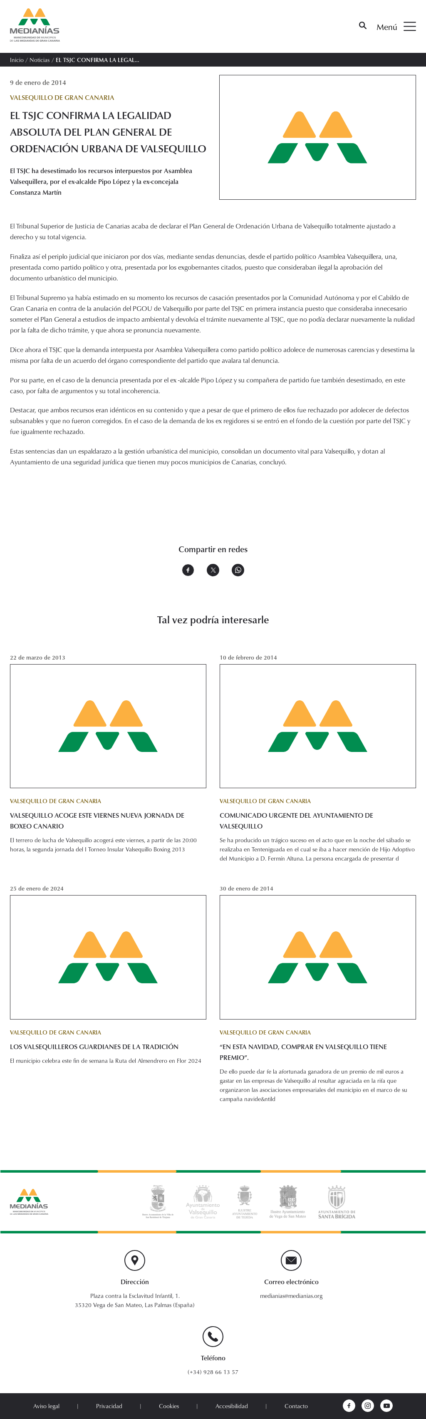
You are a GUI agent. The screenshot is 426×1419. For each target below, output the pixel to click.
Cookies (169, 1406)
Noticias (40, 60)
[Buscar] (363, 26)
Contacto (296, 1406)
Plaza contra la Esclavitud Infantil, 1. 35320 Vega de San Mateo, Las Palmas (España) (135, 1300)
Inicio (17, 60)
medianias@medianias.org (291, 1296)
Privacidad (109, 1406)
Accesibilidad (231, 1406)
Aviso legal (46, 1406)
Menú (396, 26)
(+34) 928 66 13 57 (213, 1372)
